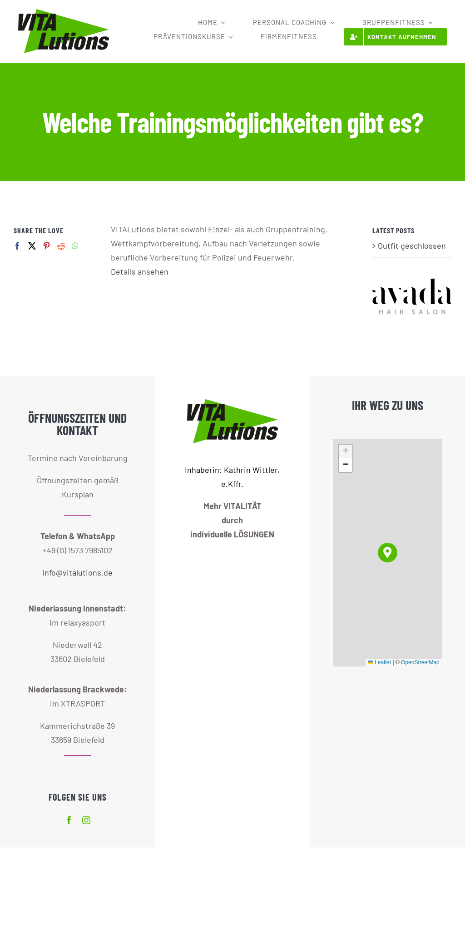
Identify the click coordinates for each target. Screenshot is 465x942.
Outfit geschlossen (412, 246)
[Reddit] (61, 246)
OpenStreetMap (420, 662)
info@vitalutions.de (77, 572)
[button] (387, 552)
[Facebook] (17, 246)
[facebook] (69, 820)
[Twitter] (32, 246)
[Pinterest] (46, 246)
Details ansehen (139, 271)
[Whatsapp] (75, 246)
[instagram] (86, 820)
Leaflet (379, 662)
